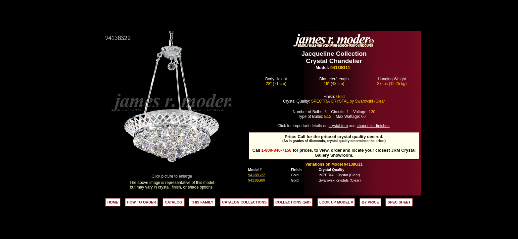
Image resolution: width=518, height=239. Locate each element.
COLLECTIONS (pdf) (292, 202)
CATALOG (173, 202)
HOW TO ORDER (141, 202)
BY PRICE (370, 202)
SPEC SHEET (399, 202)
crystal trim (338, 125)
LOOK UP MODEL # (336, 202)
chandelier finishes (372, 125)
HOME (112, 202)
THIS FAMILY (202, 202)
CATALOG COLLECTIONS (244, 202)
